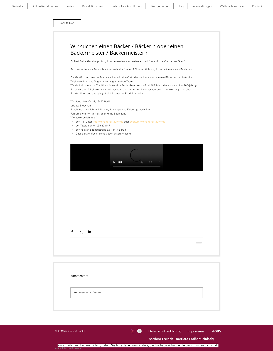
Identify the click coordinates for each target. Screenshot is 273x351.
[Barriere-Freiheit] (161, 339)
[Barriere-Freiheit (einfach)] (195, 339)
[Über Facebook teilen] (72, 231)
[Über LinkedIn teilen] (89, 231)
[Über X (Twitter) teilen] (81, 231)
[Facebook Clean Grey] (139, 331)
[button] (70, 6)
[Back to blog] (67, 23)
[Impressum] (196, 331)
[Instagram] (133, 331)
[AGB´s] (216, 331)
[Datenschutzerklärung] (165, 331)
